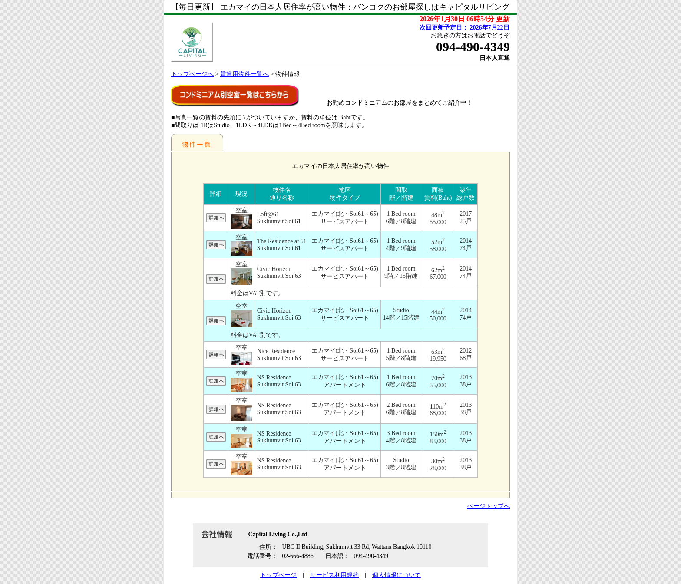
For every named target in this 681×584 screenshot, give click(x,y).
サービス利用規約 (334, 575)
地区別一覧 (197, 142)
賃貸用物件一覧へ (244, 74)
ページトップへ (488, 506)
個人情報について (396, 575)
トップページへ (192, 74)
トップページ (278, 575)
